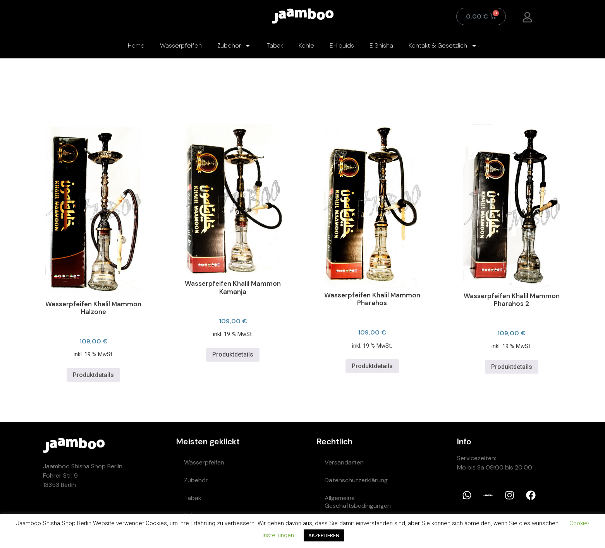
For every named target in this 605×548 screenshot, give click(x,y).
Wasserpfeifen (181, 45)
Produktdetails (93, 375)
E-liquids (342, 45)
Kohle (306, 45)
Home (136, 45)
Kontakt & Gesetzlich (443, 46)
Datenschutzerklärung (356, 480)
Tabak (274, 45)
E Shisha (381, 45)
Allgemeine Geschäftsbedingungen (358, 502)
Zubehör (234, 46)
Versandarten (344, 462)
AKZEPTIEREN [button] (323, 535)
